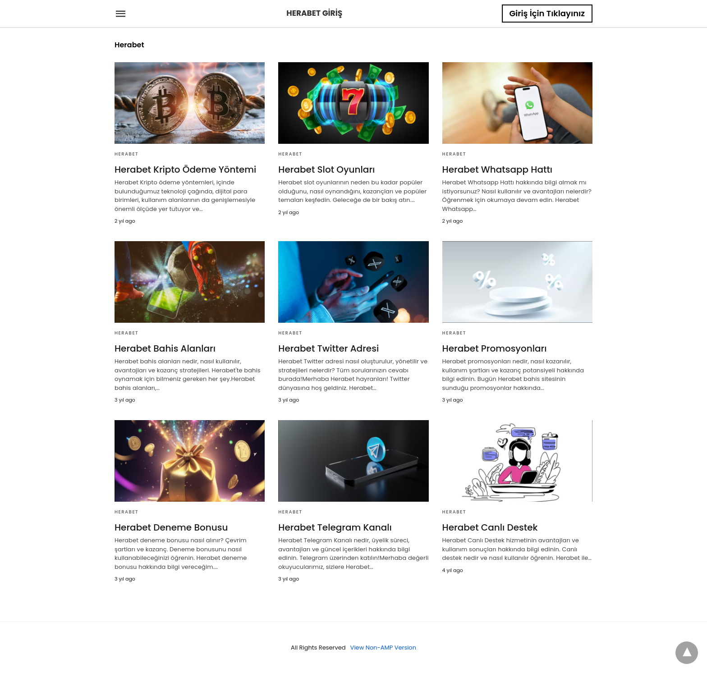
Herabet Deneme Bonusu (171, 527)
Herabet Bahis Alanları (165, 348)
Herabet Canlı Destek (490, 527)
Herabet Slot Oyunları (326, 169)
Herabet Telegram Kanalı (335, 527)
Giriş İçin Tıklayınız (547, 13)
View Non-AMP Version (383, 647)
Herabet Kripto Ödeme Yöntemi (185, 169)
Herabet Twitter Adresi (328, 348)
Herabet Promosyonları (494, 348)
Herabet (126, 154)
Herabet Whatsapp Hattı (497, 169)
